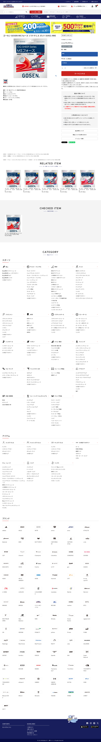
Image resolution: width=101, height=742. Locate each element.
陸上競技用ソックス (7, 277)
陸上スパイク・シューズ (8, 501)
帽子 (77, 391)
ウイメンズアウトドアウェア (82, 375)
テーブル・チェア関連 (56, 409)
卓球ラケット (30, 318)
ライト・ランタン (55, 423)
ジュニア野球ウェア (56, 293)
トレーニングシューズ (32, 280)
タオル (77, 458)
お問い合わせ (94, 1)
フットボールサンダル (32, 284)
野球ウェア (54, 291)
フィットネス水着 (55, 348)
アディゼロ (46, 12)
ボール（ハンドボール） (7, 350)
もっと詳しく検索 (35, 12)
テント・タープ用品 (55, 414)
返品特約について (79, 131)
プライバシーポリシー (32, 735)
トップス (4, 446)
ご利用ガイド (85, 1)
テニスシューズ (79, 282)
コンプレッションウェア (32, 407)
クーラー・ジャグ (55, 402)
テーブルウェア (55, 411)
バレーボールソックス (56, 476)
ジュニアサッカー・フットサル (34, 277)
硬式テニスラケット (80, 271)
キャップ (29, 411)
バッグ (3, 337)
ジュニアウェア (30, 404)
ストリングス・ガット (7, 321)
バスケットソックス (55, 474)
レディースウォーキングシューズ (10, 375)
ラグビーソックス (55, 480)
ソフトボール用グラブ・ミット (58, 277)
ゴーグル (53, 355)
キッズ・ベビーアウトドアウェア (83, 377)
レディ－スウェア (31, 402)
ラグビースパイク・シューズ (33, 346)
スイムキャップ (54, 352)
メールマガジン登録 (32, 731)
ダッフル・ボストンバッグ (33, 476)
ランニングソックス (80, 357)
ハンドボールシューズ (7, 346)
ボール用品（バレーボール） (82, 327)
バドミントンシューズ (60, 12)
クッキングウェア (55, 404)
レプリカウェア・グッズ (56, 323)
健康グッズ (54, 375)
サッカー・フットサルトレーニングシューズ (12, 478)
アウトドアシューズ (80, 382)
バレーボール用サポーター (82, 323)
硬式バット (54, 280)
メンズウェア (30, 400)
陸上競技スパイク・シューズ (9, 271)
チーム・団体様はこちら (78, 6)
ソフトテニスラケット (81, 273)
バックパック (30, 467)
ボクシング (5, 402)
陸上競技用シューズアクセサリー (10, 273)
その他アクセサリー (7, 280)
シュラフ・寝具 (54, 407)
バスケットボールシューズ (57, 318)
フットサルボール (31, 293)
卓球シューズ (30, 323)
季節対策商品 (79, 449)
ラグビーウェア (30, 348)
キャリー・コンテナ (55, 400)
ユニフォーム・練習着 (56, 296)
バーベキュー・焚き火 (56, 416)
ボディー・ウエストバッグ (33, 474)
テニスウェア (79, 287)
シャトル (4, 327)
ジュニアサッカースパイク (33, 273)
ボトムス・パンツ (6, 451)
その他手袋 (54, 300)
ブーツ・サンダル (31, 420)
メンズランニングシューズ (82, 346)
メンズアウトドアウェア (81, 373)
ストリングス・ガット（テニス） (83, 275)
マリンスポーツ (55, 359)
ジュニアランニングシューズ (82, 350)
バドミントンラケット (7, 318)
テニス (19, 154)
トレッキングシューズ (81, 384)
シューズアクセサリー (32, 282)
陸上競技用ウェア (6, 275)
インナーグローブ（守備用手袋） (59, 298)
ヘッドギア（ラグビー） (32, 350)
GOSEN (30, 159)
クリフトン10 (52, 12)
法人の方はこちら (6, 727)
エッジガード (79, 280)
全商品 (9, 156)
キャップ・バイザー (80, 289)
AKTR (67, 12)
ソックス (78, 291)
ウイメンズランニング (7, 469)
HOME (4, 154)
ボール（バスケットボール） (57, 325)
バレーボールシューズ (81, 318)
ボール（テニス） (80, 293)
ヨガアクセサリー (31, 377)
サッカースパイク (31, 271)
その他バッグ (30, 478)
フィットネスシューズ (7, 498)
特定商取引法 (30, 733)
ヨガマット (29, 375)
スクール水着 (54, 350)
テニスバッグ (79, 284)
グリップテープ (79, 277)
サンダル (4, 508)
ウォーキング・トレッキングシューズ (11, 505)
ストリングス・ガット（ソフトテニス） (19, 159)
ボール (77, 446)
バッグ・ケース (54, 303)
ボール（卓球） (30, 327)
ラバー (28, 321)
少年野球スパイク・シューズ (9, 487)
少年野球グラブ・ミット (56, 275)
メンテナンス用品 (55, 305)
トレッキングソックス (56, 478)
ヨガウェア (29, 373)
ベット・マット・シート (56, 420)
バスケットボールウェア (57, 321)
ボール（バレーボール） (81, 325)
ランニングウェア (80, 352)
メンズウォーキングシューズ (9, 373)
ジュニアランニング (7, 471)
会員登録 (76, 1)
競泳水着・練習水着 (56, 346)
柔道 (3, 400)
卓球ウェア (29, 325)
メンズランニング (6, 467)
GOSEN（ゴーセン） (12, 154)
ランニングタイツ (80, 355)
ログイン (68, 1)
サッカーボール (30, 291)
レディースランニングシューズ (83, 348)
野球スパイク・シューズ (57, 289)
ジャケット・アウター (7, 449)
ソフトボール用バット (56, 287)
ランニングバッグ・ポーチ (82, 361)
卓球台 (28, 332)
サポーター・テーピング (81, 456)
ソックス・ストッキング (56, 309)
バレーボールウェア (80, 321)
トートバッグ (30, 469)
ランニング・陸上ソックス (57, 467)
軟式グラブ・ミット (55, 273)
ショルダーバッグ (31, 471)
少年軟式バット (55, 284)
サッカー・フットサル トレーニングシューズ (37, 275)
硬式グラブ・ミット (55, 271)
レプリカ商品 (30, 289)
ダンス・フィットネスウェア (33, 380)
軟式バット (54, 282)
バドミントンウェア (6, 325)
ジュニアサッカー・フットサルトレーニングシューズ (13, 481)
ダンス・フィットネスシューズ (34, 382)
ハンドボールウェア (7, 348)
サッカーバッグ (30, 296)
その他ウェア (5, 453)
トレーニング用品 (55, 373)
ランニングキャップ (80, 359)
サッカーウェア (30, 287)
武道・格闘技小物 (6, 404)
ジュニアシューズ (31, 418)
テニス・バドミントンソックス (58, 469)
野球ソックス (54, 471)
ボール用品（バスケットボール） (59, 327)
